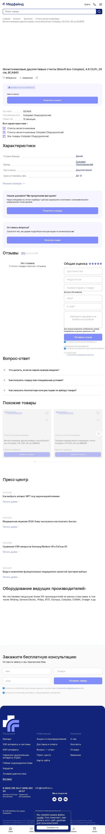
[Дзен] (60, 799)
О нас (73, 739)
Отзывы (74, 749)
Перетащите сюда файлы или (83, 317)
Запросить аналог (52, 100)
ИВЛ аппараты (11, 749)
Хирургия (8, 768)
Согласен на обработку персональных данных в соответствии (44, 688)
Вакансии (75, 755)
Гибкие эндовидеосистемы (17, 763)
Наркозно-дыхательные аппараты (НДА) (16, 756)
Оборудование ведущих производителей (44, 588)
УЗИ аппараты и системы (16, 744)
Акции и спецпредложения (51, 739)
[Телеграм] (54, 799)
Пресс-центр (44, 755)
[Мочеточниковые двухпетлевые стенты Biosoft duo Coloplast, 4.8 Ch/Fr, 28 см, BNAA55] (27, 423)
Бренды (7, 739)
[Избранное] (47, 413)
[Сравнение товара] (47, 420)
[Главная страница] (13, 4)
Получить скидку (52, 210)
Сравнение (73, 829)
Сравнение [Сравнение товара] (26, 78)
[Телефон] (94, 4)
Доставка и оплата (47, 744)
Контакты (75, 744)
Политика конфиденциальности (48, 811)
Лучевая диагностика (14, 773)
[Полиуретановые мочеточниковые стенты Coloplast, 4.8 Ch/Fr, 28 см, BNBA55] (78, 423)
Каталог (31, 829)
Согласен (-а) (52, 827)
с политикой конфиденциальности (80, 355)
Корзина (94, 829)
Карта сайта (43, 760)
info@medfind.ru (43, 788)
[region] (83, 296)
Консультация (52, 240)
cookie (40, 817)
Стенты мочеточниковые (16, 435)
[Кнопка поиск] (99, 11)
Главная (10, 829)
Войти (87, 4)
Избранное (9, 78)
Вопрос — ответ (46, 749)
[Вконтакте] (66, 799)
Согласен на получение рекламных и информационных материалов (32, 693)
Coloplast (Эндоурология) (37, 115)
